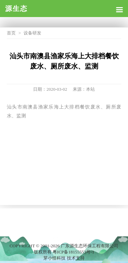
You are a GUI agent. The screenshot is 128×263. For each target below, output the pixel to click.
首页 (11, 32)
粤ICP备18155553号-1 (73, 251)
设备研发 (32, 32)
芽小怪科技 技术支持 (63, 258)
